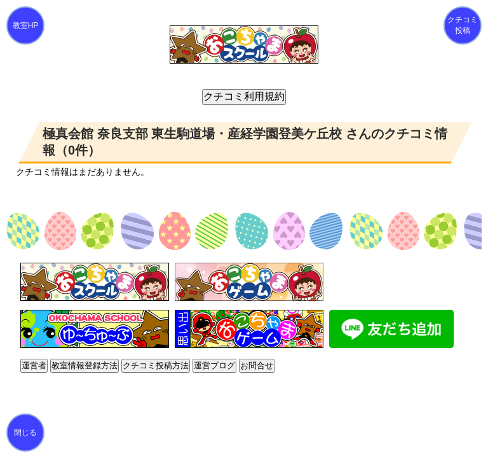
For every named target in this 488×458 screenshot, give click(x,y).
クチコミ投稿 (462, 25)
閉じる (25, 432)
